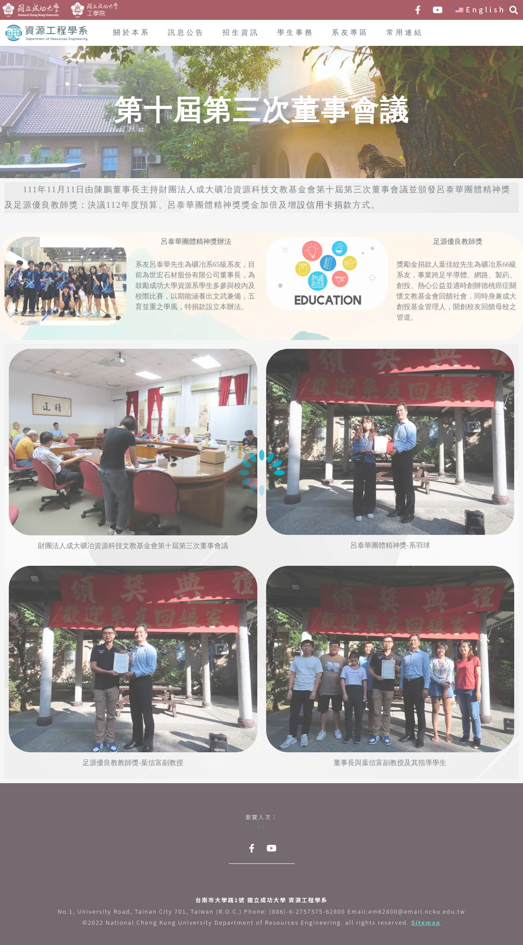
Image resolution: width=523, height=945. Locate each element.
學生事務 (295, 33)
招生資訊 (241, 33)
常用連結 (404, 33)
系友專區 (350, 33)
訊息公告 (186, 33)
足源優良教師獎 (457, 242)
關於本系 (131, 33)
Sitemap (426, 922)
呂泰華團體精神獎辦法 (196, 242)
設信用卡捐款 (324, 205)
